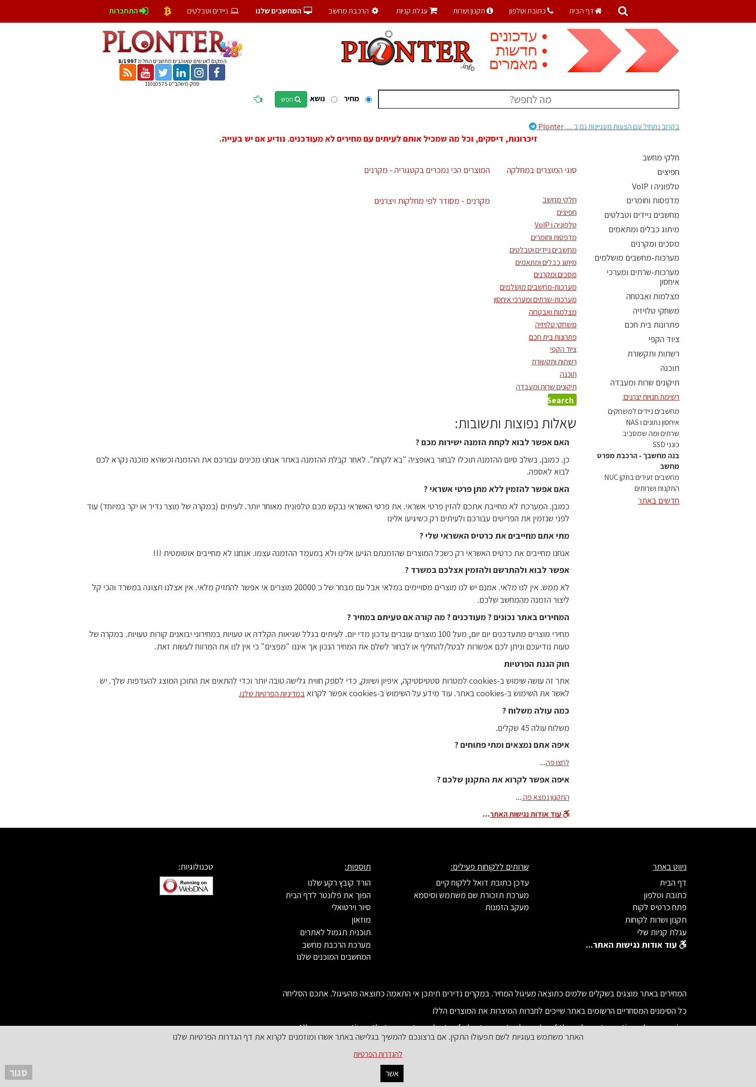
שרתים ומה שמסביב (650, 433)
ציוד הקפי (663, 339)
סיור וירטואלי (351, 907)
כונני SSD (666, 444)
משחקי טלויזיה (656, 310)
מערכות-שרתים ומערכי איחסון (643, 276)
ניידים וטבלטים (213, 11)
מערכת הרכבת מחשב (336, 944)
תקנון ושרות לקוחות (656, 919)
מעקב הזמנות (507, 907)
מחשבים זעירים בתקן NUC (641, 477)
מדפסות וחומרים (652, 200)
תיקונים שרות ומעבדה (644, 382)
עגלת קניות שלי (662, 932)
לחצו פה (557, 762)
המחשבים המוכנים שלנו (334, 956)
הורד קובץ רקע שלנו (339, 882)
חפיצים (668, 171)
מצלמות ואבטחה (652, 296)
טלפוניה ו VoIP (655, 186)
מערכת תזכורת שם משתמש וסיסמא (471, 895)
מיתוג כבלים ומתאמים (643, 229)
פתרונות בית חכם (651, 324)
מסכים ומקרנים (655, 243)
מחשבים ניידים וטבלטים (641, 214)
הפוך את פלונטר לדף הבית (328, 895)
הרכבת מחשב (354, 11)
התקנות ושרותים (656, 488)
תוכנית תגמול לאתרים (335, 932)
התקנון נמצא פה (545, 797)
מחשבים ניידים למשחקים (643, 411)
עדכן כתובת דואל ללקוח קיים (482, 882)
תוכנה (670, 367)
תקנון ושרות (473, 11)
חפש (291, 99)
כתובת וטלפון (531, 11)
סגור (18, 1072)
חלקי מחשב (661, 157)
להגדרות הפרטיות (378, 1054)
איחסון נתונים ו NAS (652, 422)
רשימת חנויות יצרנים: (650, 397)
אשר (392, 1073)
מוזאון (361, 919)
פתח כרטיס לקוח (660, 907)
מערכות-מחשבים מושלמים (636, 257)
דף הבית (585, 11)
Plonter (604, 126)
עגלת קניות (416, 11)
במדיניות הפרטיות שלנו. (272, 694)
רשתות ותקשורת (653, 353)
